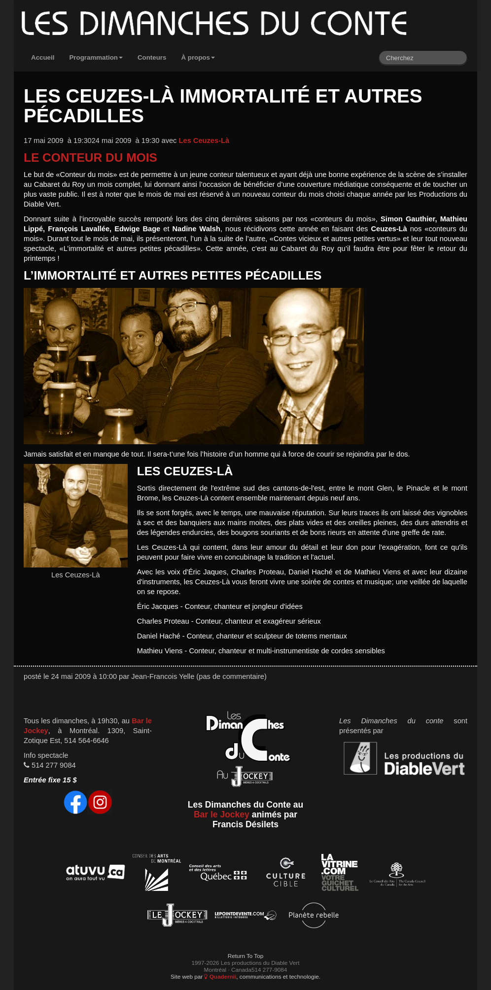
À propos (198, 57)
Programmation (96, 57)
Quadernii (220, 976)
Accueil (42, 57)
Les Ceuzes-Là (204, 140)
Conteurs (152, 57)
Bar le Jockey (221, 814)
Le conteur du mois (90, 157)
